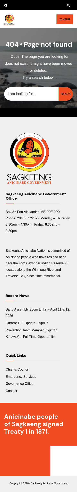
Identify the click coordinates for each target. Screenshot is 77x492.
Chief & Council (17, 369)
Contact (11, 391)
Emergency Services (21, 376)
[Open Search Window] (68, 5)
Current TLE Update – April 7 (27, 323)
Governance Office (19, 383)
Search (66, 94)
